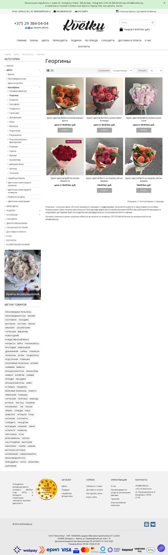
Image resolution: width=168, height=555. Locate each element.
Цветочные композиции (19, 201)
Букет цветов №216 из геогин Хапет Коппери (104, 119)
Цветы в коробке (15, 83)
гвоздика (24, 320)
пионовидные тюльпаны (18, 312)
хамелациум (24, 347)
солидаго (10, 422)
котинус (9, 402)
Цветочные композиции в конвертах (19, 191)
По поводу (91, 40)
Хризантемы (15, 160)
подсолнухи (11, 359)
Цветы (45, 40)
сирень (23, 351)
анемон (9, 375)
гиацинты (22, 387)
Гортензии (14, 113)
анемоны (22, 430)
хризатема (33, 462)
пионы (31, 324)
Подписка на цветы (16, 197)
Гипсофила (14, 104)
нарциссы (10, 343)
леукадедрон (11, 462)
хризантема (32, 371)
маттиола (10, 324)
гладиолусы (32, 355)
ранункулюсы (32, 343)
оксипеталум (23, 327)
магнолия (27, 442)
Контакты (84, 46)
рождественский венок (17, 339)
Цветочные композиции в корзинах (19, 184)
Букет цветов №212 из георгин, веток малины (144, 179)
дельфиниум (11, 351)
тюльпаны (10, 355)
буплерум (19, 375)
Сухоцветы (108, 40)
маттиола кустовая (15, 450)
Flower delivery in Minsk (18, 244)
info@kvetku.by (63, 11)
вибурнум (23, 331)
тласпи (28, 406)
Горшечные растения (17, 227)
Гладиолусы (14, 108)
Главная (21, 40)
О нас (148, 40)
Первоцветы (60, 40)
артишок (22, 414)
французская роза (14, 371)
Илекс (12, 122)
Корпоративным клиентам (118, 504)
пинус (32, 426)
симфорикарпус (28, 454)
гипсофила (11, 434)
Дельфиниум (15, 117)
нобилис (22, 426)
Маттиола (13, 126)
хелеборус (10, 414)
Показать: (142, 70)
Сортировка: (104, 70)
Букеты (11, 74)
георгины (22, 399)
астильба (10, 387)
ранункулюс (11, 406)
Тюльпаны (14, 173)
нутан (23, 462)
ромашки (25, 359)
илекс (29, 383)
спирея (22, 446)
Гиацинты (13, 100)
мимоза (20, 367)
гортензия (10, 331)
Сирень (12, 151)
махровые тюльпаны (15, 391)
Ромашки (13, 146)
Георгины (40, 54)
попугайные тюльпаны (17, 363)
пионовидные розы (15, 316)
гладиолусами (107, 207)
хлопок (25, 438)
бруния (34, 363)
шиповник (10, 466)
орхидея (18, 410)
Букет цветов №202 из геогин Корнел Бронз (65, 119)
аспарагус (10, 430)
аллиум (31, 446)
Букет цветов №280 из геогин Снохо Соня (143, 119)
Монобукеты (27, 54)
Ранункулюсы (15, 135)
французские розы (14, 383)
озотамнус (11, 320)
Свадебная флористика (67, 494)
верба (20, 343)
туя (21, 406)
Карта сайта (91, 497)
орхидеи (9, 379)
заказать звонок (41, 27)
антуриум (10, 418)
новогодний (12, 335)
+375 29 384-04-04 (112, 3)
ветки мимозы (12, 438)
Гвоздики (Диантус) (18, 91)
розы (31, 414)
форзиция (10, 426)
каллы (21, 355)
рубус (28, 410)
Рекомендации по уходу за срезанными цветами (120, 492)
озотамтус (22, 418)
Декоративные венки (16, 223)
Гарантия (115, 499)
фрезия (31, 316)
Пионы (34, 40)
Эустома (13, 168)
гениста (32, 391)
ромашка (23, 395)
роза (21, 434)
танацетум (22, 422)
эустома (21, 324)
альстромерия (12, 442)
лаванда (33, 399)
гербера (8, 410)
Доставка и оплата (129, 40)
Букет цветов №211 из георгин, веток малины (104, 179)
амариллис (11, 446)
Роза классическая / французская (18, 140)
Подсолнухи (14, 130)
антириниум (11, 454)
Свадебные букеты (16, 178)
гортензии (10, 399)
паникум (30, 402)
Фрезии (13, 155)
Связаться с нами (94, 486)
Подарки (76, 40)
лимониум (10, 395)
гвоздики (21, 379)
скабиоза (34, 351)
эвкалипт (10, 327)
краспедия (10, 347)
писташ (20, 402)
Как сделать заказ (94, 493)
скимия (30, 375)
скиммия (9, 367)
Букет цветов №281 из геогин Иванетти (65, 179)
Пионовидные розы (17, 78)
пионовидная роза (15, 458)
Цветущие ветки (16, 164)
